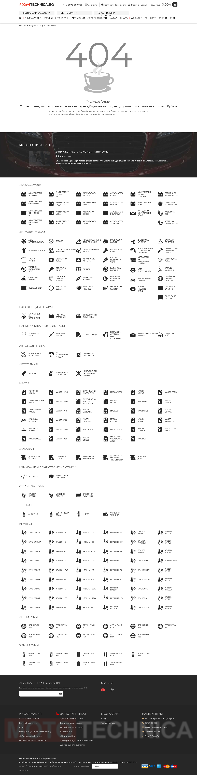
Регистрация (108, 723)
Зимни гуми (62, 18)
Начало (22, 25)
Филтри (124, 18)
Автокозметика (32, 345)
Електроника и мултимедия (42, 325)
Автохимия (28, 364)
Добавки (136, 18)
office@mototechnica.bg (156, 727)
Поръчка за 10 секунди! (113, 4)
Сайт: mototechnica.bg (30, 736)
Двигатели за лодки (36, 12)
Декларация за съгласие (72, 745)
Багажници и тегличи (36, 307)
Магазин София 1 (138, 4)
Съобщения (66, 732)
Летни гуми (78, 18)
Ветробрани (68, 12)
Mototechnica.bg (152, 732)
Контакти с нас (28, 723)
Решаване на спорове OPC (33, 740)
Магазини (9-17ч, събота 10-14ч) (35, 732)
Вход (103, 718)
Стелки (163, 18)
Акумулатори (33, 18)
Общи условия (67, 736)
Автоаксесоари (97, 18)
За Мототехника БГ (30, 718)
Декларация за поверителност (76, 740)
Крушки (48, 18)
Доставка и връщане (71, 718)
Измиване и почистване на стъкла (48, 467)
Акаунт (92, 4)
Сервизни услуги (108, 14)
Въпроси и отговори (71, 723)
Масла (113, 18)
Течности (150, 18)
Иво (69, 156)
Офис (22, 727)
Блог (172, 18)
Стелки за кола (31, 486)
